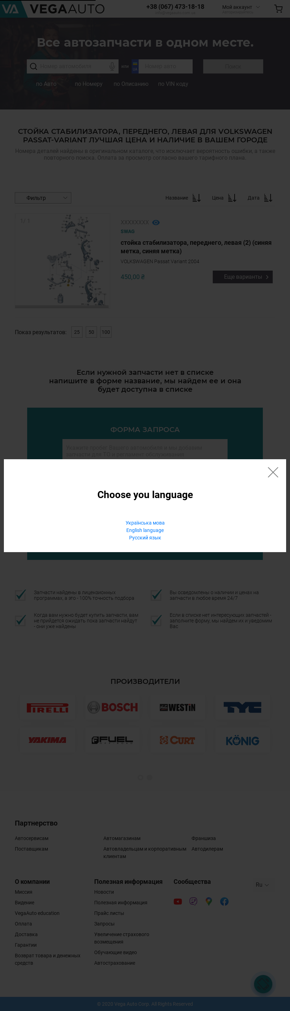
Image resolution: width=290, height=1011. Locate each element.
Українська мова (145, 523)
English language (145, 530)
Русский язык (145, 537)
